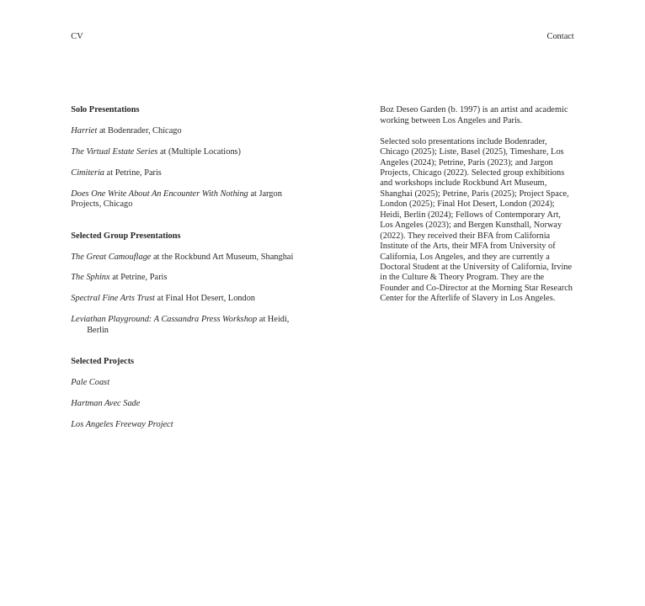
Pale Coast (90, 381)
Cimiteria (87, 172)
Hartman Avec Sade (105, 402)
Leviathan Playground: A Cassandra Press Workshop (164, 318)
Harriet (84, 130)
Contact (560, 35)
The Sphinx (90, 276)
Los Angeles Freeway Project (122, 423)
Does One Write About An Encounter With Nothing (159, 193)
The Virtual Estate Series (114, 151)
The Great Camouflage (111, 256)
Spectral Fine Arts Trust (113, 297)
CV (77, 35)
